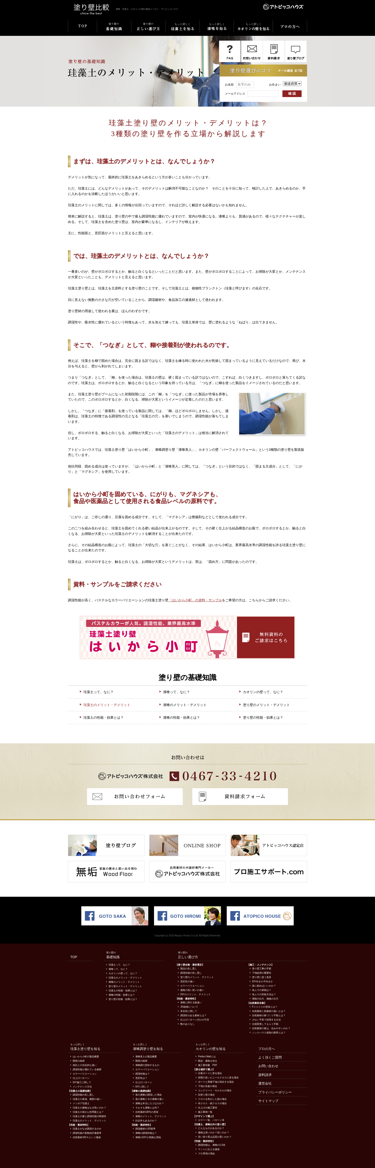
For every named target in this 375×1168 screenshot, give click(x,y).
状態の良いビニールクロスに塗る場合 (218, 1077)
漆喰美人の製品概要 (146, 1056)
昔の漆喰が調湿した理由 (148, 1094)
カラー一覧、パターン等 (211, 1120)
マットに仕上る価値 (209, 1149)
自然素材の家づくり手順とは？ (269, 1015)
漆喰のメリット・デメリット (185, 705)
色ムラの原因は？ (261, 990)
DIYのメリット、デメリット (195, 994)
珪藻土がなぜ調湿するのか (87, 1128)
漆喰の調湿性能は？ (146, 1133)
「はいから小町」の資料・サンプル (195, 600)
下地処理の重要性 (261, 973)
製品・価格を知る (207, 1060)
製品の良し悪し (188, 968)
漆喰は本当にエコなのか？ (149, 1103)
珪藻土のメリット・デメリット (106, 705)
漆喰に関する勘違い (191, 1002)
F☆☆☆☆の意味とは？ (264, 1006)
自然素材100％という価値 (87, 1137)
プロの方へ (290, 29)
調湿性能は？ (142, 1073)
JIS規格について (189, 1006)
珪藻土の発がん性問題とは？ (88, 1112)
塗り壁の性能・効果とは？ (263, 717)
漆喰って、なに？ (176, 692)
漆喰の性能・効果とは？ (181, 717)
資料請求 (265, 1075)
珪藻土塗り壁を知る (85, 1049)
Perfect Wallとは (207, 1056)
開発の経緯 (79, 1060)
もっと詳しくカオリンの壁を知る (253, 29)
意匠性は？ (141, 1078)
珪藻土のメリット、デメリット (89, 1120)
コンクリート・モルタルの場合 (215, 1090)
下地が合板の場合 (207, 1086)
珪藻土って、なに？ (98, 692)
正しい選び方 (188, 957)
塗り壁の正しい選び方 (148, 29)
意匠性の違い (187, 981)
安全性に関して (188, 1011)
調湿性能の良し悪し (191, 973)
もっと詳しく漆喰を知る (216, 29)
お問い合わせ (268, 1066)
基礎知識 (113, 957)
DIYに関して (142, 1086)
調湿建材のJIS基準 (145, 1128)
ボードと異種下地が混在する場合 (216, 1082)
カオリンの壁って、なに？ (263, 692)
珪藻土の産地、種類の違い (87, 1099)
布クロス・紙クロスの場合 (212, 1103)
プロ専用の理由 (206, 1153)
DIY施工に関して (82, 1082)
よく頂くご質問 (270, 1057)
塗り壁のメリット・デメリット (266, 705)
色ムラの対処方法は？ (264, 994)
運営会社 (265, 1083)
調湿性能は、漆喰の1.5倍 (211, 1145)
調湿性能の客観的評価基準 (87, 1133)
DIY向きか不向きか (262, 981)
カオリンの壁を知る (211, 1049)
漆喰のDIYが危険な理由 (148, 1137)
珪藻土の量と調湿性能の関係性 (89, 1116)
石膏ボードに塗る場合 (210, 1073)
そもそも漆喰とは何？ (147, 1107)
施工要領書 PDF (207, 1065)
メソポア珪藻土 (81, 1103)
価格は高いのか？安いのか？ (213, 1132)
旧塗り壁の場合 (206, 1094)
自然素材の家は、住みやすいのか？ (271, 1028)
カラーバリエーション (192, 985)
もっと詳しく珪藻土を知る (182, 29)
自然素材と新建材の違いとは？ (269, 1011)
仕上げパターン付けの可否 (194, 1019)
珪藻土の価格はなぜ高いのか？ (89, 1107)
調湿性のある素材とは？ (193, 1015)
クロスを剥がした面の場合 (212, 1099)
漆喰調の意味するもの (147, 1065)
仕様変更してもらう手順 (265, 1024)
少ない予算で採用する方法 (266, 1019)
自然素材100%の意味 (146, 1112)
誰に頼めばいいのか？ (264, 985)
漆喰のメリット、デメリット (150, 1116)
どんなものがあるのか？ (211, 1128)
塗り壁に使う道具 (261, 977)
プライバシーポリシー (275, 1092)
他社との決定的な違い (85, 1065)
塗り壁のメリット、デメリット (197, 977)
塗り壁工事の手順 (261, 968)
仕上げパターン (81, 1078)
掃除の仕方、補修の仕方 (265, 998)
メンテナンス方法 (82, 1086)
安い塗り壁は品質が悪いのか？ (215, 1136)
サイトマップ (268, 1101)
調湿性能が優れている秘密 (87, 1069)
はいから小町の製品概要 (86, 1056)
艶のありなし (187, 1024)
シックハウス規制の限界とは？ (269, 1032)
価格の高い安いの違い (192, 990)
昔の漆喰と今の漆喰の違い (149, 1099)
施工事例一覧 (205, 1112)
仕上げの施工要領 (207, 1107)
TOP (82, 29)
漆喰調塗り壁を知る (148, 1049)
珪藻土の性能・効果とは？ (103, 717)
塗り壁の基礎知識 (114, 29)
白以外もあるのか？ (146, 1120)
